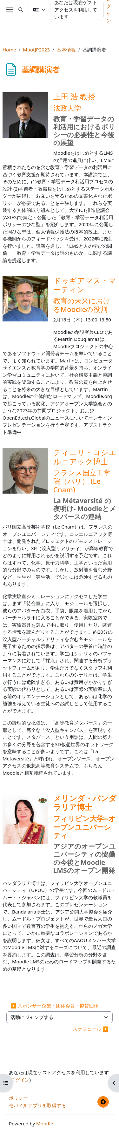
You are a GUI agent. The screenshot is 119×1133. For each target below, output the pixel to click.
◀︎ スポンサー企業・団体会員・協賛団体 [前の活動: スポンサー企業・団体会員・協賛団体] (54, 1005)
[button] (20, 9)
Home (9, 49)
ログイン (20, 1079)
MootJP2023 (36, 49)
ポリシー (18, 1098)
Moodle (44, 1123)
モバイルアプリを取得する (37, 1105)
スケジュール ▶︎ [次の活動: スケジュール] (91, 1029)
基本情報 (66, 49)
